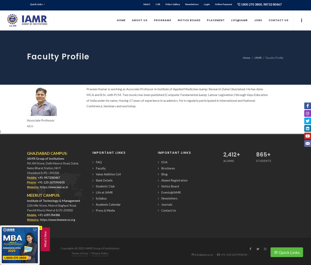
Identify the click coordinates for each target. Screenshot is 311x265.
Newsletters (192, 4)
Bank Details (104, 180)
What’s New (45, 239)
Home (246, 57)
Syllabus (101, 198)
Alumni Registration (174, 180)
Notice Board (170, 186)
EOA (164, 162)
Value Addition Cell (108, 174)
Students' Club (105, 186)
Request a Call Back (254, 258)
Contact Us (168, 210)
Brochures (168, 168)
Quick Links (37, 4)
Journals (166, 204)
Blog (164, 174)
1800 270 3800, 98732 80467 (259, 4)
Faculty (101, 168)
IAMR (258, 57)
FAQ (99, 162)
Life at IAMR (104, 192)
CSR (158, 4)
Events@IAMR (171, 192)
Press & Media (105, 210)
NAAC (147, 4)
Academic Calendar (108, 204)
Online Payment (223, 4)
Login (207, 4)
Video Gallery (172, 4)
